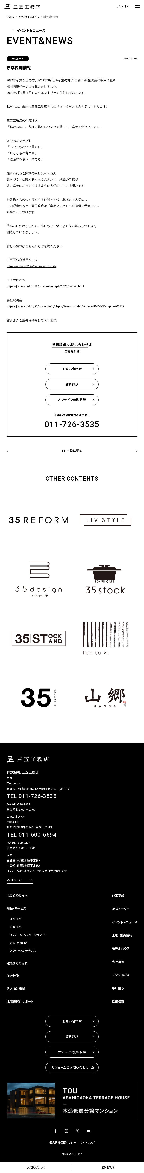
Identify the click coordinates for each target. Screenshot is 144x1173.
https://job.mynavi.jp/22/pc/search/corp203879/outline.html (45, 286)
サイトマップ (87, 1142)
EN (126, 6)
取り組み (118, 988)
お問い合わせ (36, 1167)
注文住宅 (15, 919)
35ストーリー (120, 908)
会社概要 (118, 961)
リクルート (17, 58)
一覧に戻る (74, 450)
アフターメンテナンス (23, 951)
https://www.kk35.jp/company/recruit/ (31, 266)
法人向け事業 (16, 988)
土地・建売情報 (122, 935)
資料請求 (108, 1167)
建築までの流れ (17, 963)
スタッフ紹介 (120, 975)
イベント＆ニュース (124, 922)
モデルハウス (121, 948)
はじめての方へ (17, 895)
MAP (62, 789)
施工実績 (118, 895)
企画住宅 (15, 927)
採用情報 (118, 1001)
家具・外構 (16, 943)
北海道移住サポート (20, 1001)
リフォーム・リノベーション (26, 935)
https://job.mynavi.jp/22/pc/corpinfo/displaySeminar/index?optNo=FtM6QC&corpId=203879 (65, 306)
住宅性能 (13, 975)
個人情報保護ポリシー (62, 1142)
